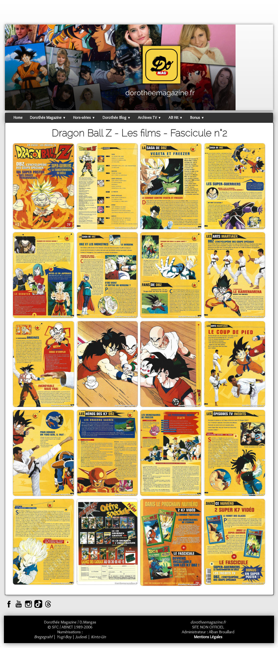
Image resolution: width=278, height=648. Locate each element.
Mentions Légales (208, 636)
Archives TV (149, 117)
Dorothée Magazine (48, 117)
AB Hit (176, 117)
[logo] (14, 13)
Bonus (197, 117)
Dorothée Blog (117, 117)
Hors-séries (84, 117)
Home (18, 117)
